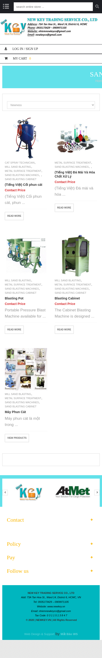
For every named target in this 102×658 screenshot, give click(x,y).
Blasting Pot (14, 298)
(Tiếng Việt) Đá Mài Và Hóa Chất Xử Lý (75, 174)
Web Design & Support (39, 634)
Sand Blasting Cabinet (21, 179)
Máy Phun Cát (15, 412)
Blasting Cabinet (67, 298)
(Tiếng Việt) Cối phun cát (23, 184)
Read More (14, 216)
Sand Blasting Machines (22, 175)
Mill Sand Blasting (18, 166)
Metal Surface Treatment (23, 171)
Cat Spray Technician (19, 162)
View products (16, 438)
